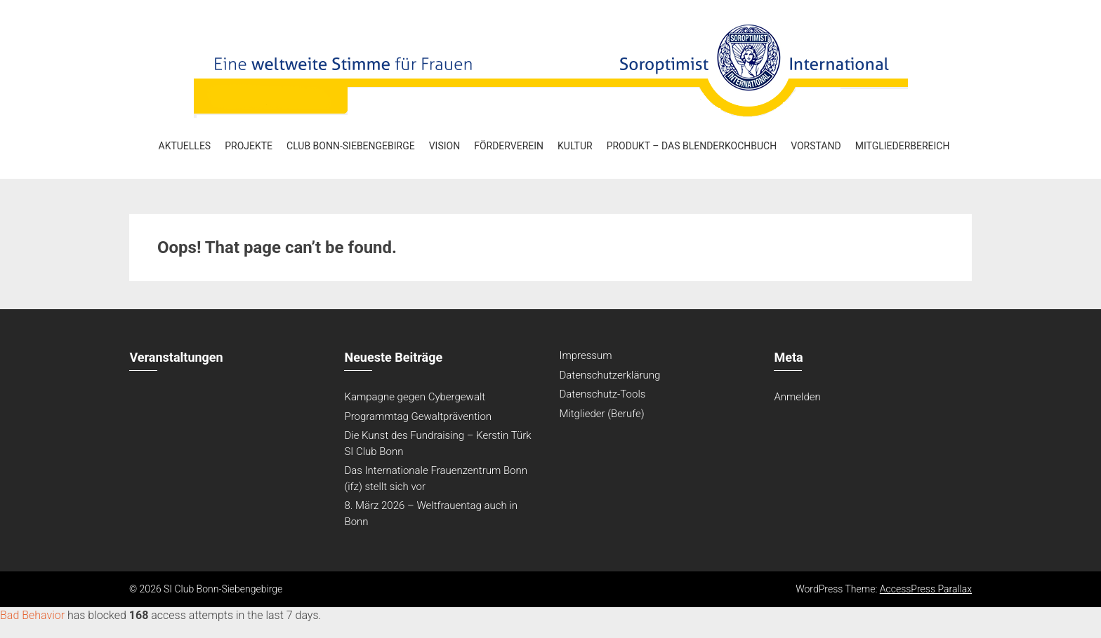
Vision (444, 145)
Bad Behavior (32, 615)
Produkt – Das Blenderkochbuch (692, 145)
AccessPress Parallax (926, 589)
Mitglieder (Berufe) (601, 413)
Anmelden (797, 397)
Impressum (585, 355)
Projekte (248, 145)
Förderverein (508, 145)
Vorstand (816, 145)
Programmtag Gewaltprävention (418, 416)
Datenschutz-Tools (602, 394)
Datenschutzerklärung (609, 375)
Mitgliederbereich (902, 145)
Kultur (575, 145)
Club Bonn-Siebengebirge (350, 145)
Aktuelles (185, 145)
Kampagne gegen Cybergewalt (414, 397)
